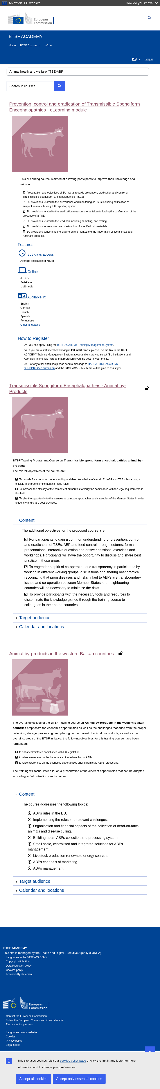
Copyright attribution (17, 961)
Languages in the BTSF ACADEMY (26, 957)
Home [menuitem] (12, 45)
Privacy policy (14, 1040)
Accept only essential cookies (79, 1079)
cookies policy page (73, 1060)
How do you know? (142, 3)
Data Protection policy (19, 965)
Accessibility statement (19, 974)
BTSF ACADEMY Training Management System (85, 344)
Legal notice (13, 1044)
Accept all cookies (33, 1079)
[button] (136, 59)
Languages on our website (21, 1032)
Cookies (10, 1036)
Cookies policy (14, 970)
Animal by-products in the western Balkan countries (61, 653)
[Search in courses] (30, 86)
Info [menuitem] (47, 45)
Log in (149, 59)
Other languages (30, 324)
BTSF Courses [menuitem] (29, 45)
